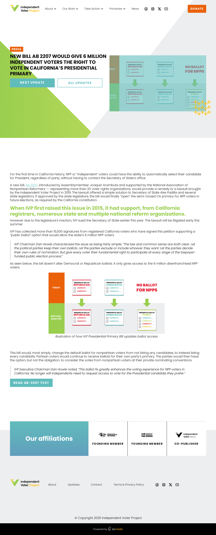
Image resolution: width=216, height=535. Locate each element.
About (52, 485)
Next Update (32, 82)
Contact (96, 485)
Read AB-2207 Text (31, 383)
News (135, 9)
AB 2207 (32, 185)
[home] (25, 9)
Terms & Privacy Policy (129, 485)
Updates (74, 485)
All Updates (80, 83)
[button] (51, 8)
